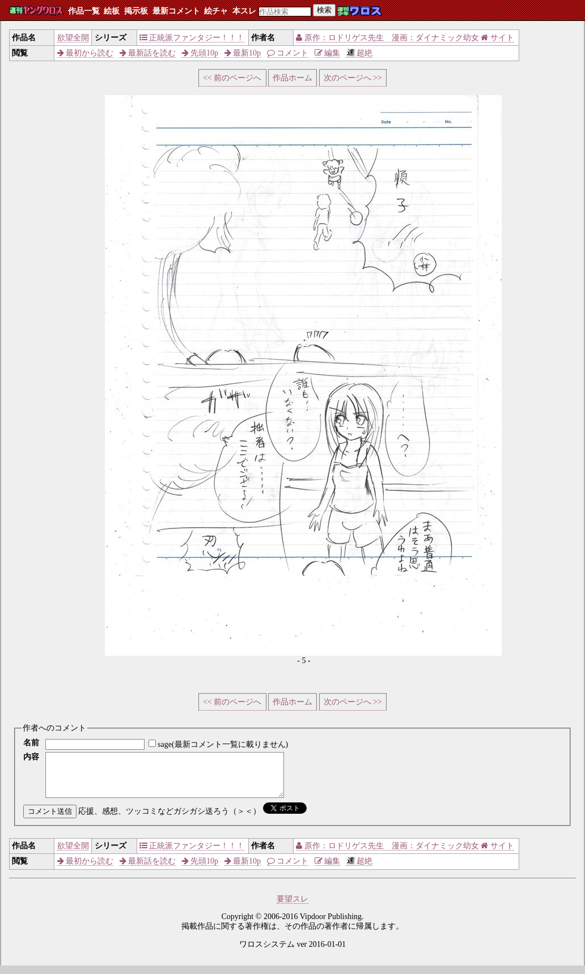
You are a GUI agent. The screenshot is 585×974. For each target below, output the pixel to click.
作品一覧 (84, 11)
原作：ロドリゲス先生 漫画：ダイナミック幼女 (387, 37)
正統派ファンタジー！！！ (192, 37)
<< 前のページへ (232, 78)
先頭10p (200, 53)
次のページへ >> (353, 78)
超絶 (359, 53)
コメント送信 (50, 819)
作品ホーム (292, 78)
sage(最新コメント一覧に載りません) (223, 744)
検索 (324, 10)
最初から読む (85, 53)
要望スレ (292, 907)
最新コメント (176, 11)
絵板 (112, 11)
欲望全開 (73, 37)
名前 (31, 742)
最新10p (242, 53)
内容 (31, 757)
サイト (497, 37)
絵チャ (216, 11)
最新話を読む (148, 53)
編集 (328, 53)
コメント (288, 53)
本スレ (244, 11)
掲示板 (136, 11)
